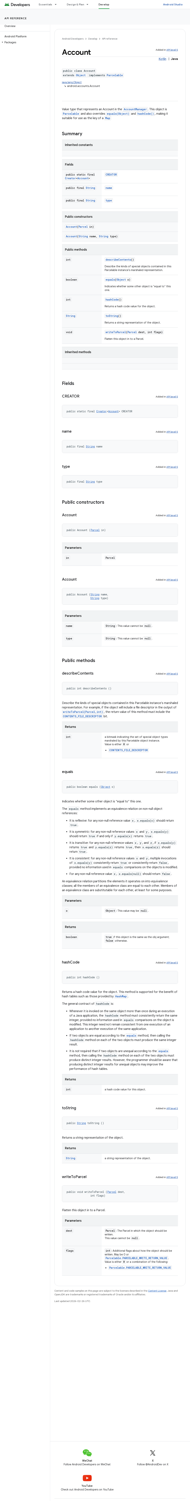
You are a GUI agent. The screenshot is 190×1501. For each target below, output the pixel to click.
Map (107, 118)
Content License (157, 1290)
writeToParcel (116, 332)
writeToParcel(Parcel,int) (83, 712)
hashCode (112, 299)
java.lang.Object (72, 82)
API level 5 (172, 49)
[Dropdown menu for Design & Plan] (89, 4)
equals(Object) (118, 113)
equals (110, 279)
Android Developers (72, 38)
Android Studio (173, 4)
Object (81, 75)
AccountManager (135, 109)
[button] (24, 42)
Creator (70, 178)
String (90, 188)
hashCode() (145, 113)
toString (112, 316)
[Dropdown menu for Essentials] (57, 4)
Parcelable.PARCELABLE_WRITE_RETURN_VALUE (136, 1258)
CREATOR (111, 174)
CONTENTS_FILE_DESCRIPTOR (82, 716)
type (109, 200)
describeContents (118, 259)
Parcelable (115, 75)
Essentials (45, 4)
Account (83, 178)
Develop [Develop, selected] (104, 4)
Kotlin (162, 59)
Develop (92, 38)
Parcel (83, 226)
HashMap (121, 996)
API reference (15, 18)
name (109, 188)
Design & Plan (75, 4)
